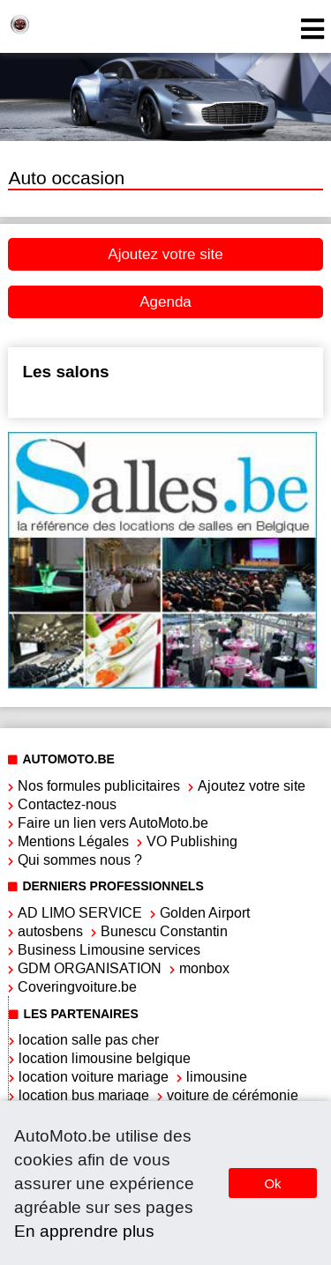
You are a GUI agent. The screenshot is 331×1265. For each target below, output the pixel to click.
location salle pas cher (89, 1040)
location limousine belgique (105, 1058)
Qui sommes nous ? (80, 860)
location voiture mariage (94, 1077)
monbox (204, 968)
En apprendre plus (84, 1231)
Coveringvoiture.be (77, 987)
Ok (272, 1183)
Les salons (65, 371)
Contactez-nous (67, 804)
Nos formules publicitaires (99, 786)
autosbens (50, 931)
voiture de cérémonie (232, 1095)
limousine (216, 1077)
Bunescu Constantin (164, 931)
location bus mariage (84, 1095)
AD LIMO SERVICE (80, 913)
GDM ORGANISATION (90, 968)
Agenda (165, 302)
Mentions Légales (73, 841)
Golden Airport (205, 913)
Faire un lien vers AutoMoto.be (113, 823)
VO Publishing (192, 841)
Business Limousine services (109, 950)
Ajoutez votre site (165, 254)
